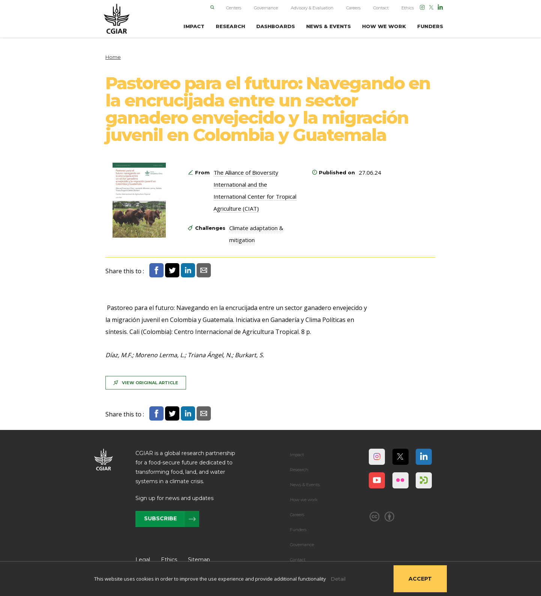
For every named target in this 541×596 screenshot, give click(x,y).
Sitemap (199, 559)
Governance (266, 7)
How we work (304, 499)
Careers (353, 7)
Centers (233, 7)
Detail (338, 579)
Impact (297, 454)
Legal (142, 559)
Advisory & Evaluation (312, 7)
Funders (298, 529)
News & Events (305, 484)
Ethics (407, 7)
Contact (381, 7)
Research (299, 469)
